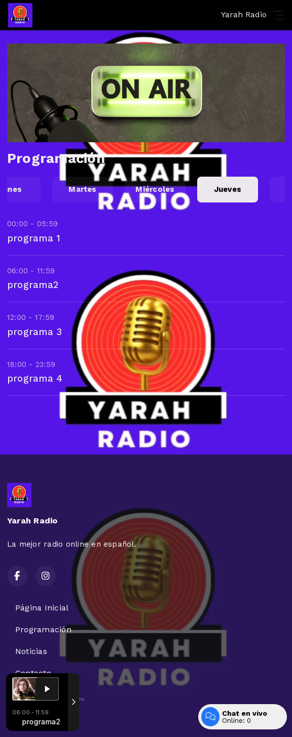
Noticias (31, 651)
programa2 (32, 284)
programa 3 (34, 331)
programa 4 (34, 378)
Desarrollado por (41, 718)
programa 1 (33, 238)
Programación (43, 629)
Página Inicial (41, 607)
